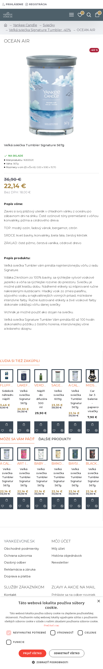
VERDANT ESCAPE (40, 385)
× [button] (98, 601)
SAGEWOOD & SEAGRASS (58, 385)
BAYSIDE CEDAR (75, 463)
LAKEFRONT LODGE (23, 385)
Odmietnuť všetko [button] (67, 653)
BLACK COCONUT (92, 463)
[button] (51, 662)
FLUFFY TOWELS (6, 385)
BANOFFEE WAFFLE (58, 463)
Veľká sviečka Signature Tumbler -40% (40, 30)
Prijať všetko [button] (32, 653)
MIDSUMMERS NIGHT (92, 385)
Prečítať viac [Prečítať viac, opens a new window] (51, 625)
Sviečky (49, 25)
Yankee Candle (25, 25)
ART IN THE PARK (23, 463)
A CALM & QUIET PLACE (75, 385)
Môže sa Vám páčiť (17, 439)
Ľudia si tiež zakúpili (20, 361)
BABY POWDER (40, 463)
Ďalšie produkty (54, 439)
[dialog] (51, 633)
